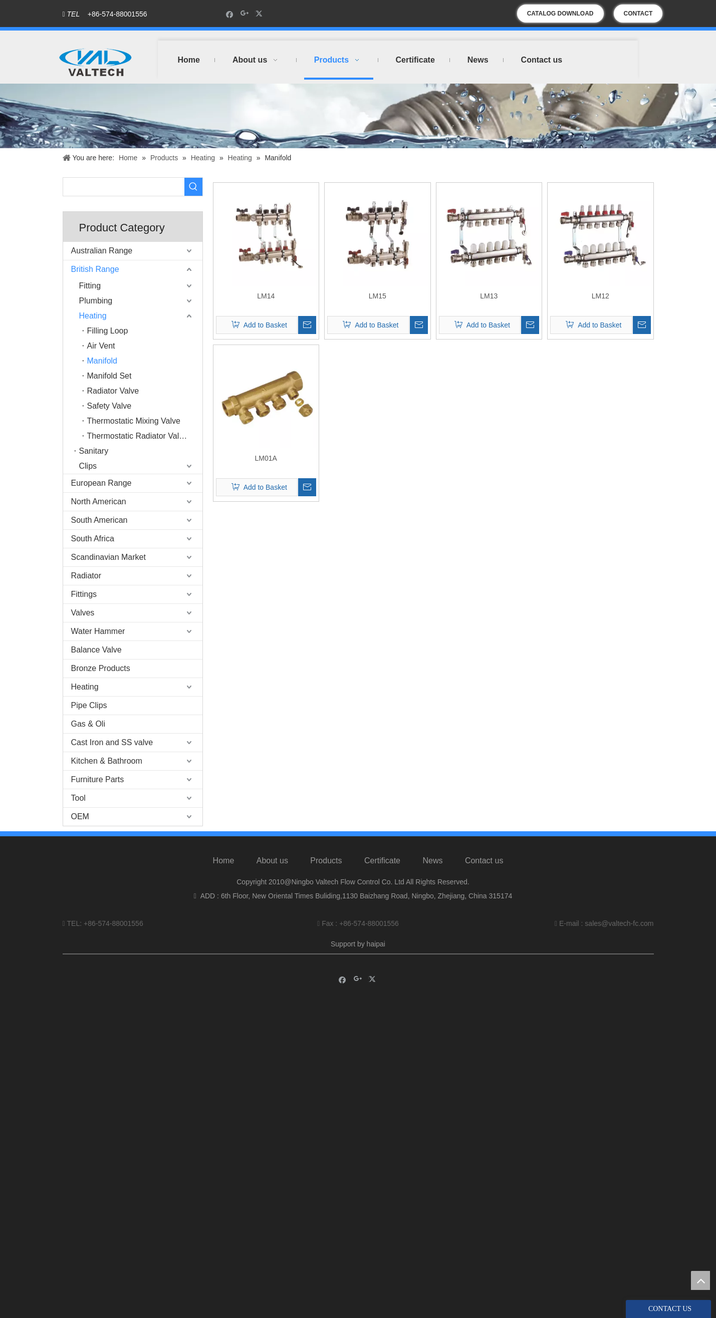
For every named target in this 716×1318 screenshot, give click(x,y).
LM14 (266, 296)
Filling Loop (107, 330)
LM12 (600, 296)
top (700, 1280)
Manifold (102, 361)
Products (326, 860)
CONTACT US (638, 16)
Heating (93, 315)
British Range (95, 269)
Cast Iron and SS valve (112, 742)
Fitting (90, 285)
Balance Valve (96, 649)
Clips (88, 466)
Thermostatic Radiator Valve (137, 436)
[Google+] (244, 14)
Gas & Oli (88, 724)
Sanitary (94, 451)
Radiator (86, 575)
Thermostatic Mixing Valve (133, 421)
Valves (83, 612)
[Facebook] (229, 14)
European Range (101, 483)
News (432, 860)
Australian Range (102, 250)
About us (272, 860)
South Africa (92, 538)
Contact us (484, 860)
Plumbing (96, 300)
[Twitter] (260, 14)
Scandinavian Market (108, 557)
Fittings (84, 594)
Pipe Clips (89, 705)
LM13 (489, 296)
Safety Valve (109, 406)
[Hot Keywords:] (193, 187)
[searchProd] (123, 187)
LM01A (266, 458)
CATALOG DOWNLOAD (560, 13)
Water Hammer (98, 631)
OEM (80, 816)
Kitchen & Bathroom (106, 761)
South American (99, 520)
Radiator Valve (113, 391)
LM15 (377, 296)
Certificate (382, 860)
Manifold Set (109, 376)
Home (223, 860)
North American (98, 501)
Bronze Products (100, 668)
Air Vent (101, 346)
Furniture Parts (97, 779)
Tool (78, 798)
